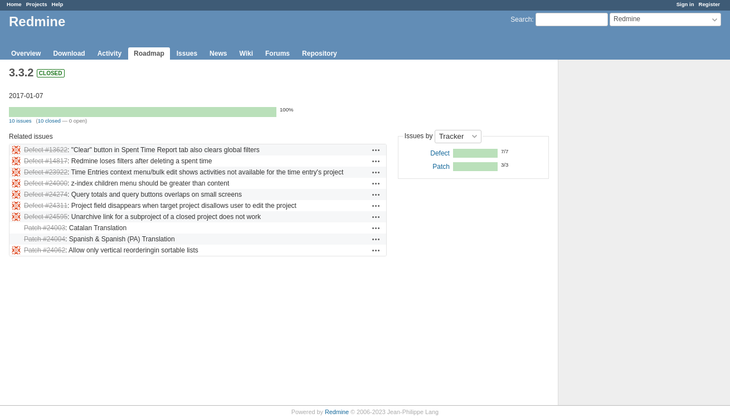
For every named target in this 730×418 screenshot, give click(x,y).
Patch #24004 (44, 239)
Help (58, 4)
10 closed (49, 121)
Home (14, 4)
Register (709, 4)
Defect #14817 (45, 161)
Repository (319, 53)
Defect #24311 (45, 206)
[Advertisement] (614, 234)
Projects (36, 4)
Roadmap (149, 53)
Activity (109, 53)
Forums (277, 53)
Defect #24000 (45, 183)
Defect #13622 (45, 150)
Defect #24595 (45, 217)
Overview (26, 53)
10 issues (20, 121)
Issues (187, 53)
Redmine (337, 412)
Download (69, 53)
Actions (376, 149)
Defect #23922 (45, 172)
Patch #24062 (44, 250)
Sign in (685, 4)
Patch (441, 167)
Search (521, 19)
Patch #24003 (44, 228)
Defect (440, 153)
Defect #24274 (45, 194)
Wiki (246, 53)
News (218, 53)
